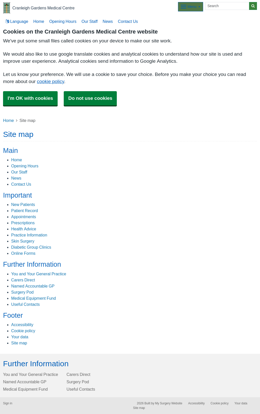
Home (38, 21)
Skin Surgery (22, 241)
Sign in (7, 403)
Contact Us (128, 21)
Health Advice (23, 229)
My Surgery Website (168, 403)
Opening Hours (62, 21)
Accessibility (22, 325)
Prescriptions (23, 223)
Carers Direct (23, 280)
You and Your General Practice (38, 274)
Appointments (23, 217)
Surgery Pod (22, 292)
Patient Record (24, 211)
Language (17, 21)
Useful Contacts (25, 304)
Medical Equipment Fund (33, 298)
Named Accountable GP (33, 286)
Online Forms (23, 253)
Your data (19, 337)
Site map (19, 343)
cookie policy (50, 81)
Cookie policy (23, 331)
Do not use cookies (90, 98)
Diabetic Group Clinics (31, 247)
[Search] (227, 6)
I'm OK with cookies (30, 98)
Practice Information (29, 235)
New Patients (23, 204)
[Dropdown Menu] (190, 6)
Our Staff (90, 21)
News (108, 21)
